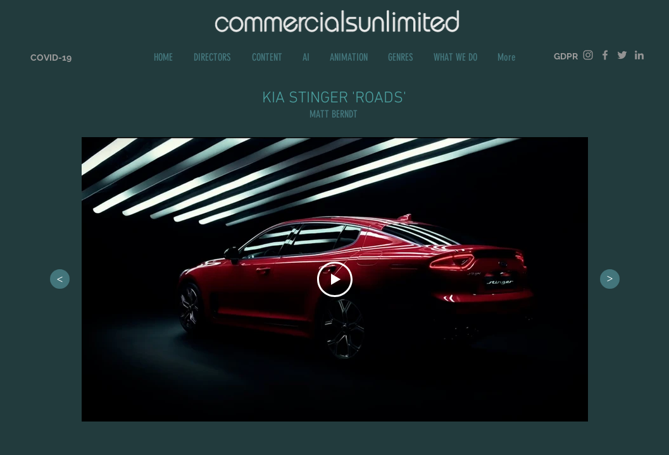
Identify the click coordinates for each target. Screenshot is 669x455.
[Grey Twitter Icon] (622, 55)
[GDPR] (566, 56)
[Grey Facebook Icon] (605, 55)
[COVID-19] (51, 58)
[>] (60, 279)
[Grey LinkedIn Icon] (639, 55)
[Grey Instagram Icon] (588, 55)
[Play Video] (335, 279)
